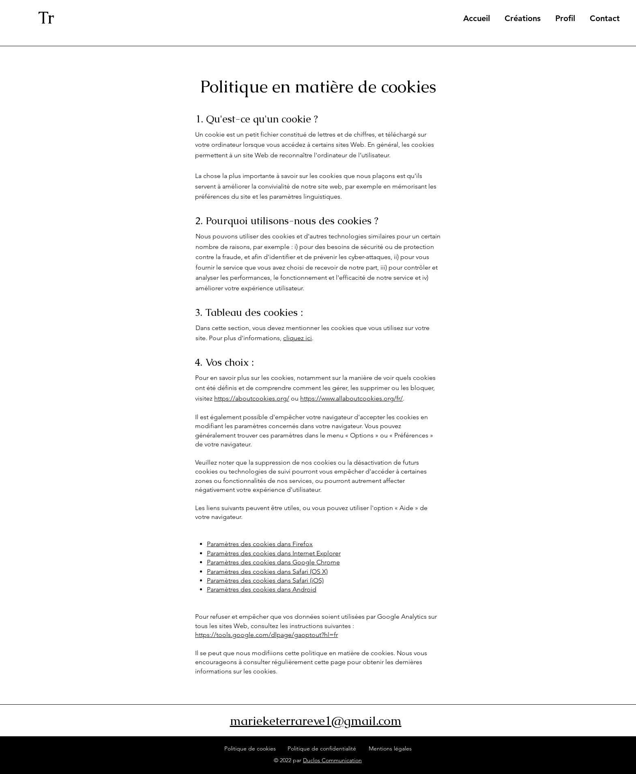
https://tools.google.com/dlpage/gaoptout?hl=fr (266, 635)
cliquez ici (297, 338)
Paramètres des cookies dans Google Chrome (273, 562)
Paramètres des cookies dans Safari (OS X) (267, 571)
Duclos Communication (332, 760)
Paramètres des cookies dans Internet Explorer (274, 553)
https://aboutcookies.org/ (251, 398)
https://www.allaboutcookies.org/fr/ (351, 398)
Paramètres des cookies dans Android (261, 589)
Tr (46, 17)
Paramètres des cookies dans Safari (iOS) (265, 580)
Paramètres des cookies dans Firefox (260, 544)
